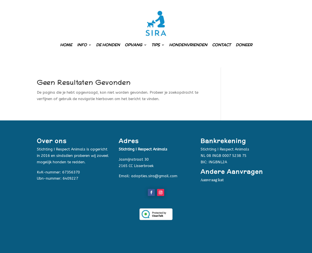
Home (66, 45)
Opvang (133, 45)
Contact (221, 45)
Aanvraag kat (212, 179)
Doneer (244, 45)
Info (82, 45)
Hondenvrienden (188, 45)
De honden (108, 45)
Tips (155, 45)
